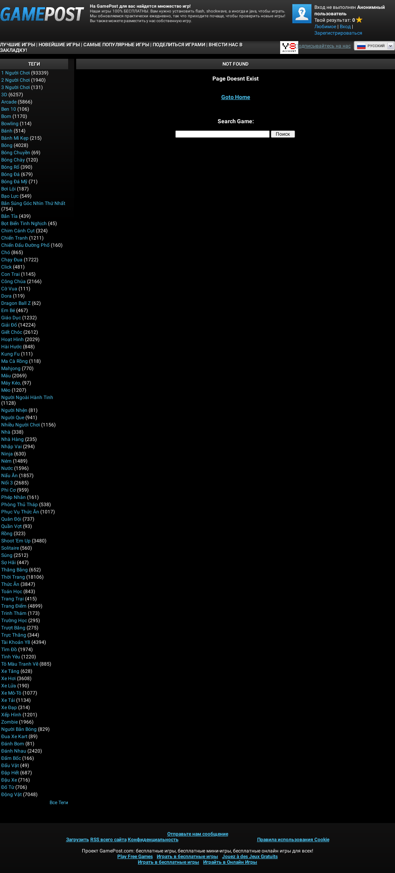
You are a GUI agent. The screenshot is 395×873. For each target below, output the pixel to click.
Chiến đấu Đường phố (25, 245)
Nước (7, 468)
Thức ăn (10, 584)
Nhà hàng (12, 439)
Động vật (11, 794)
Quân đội (11, 519)
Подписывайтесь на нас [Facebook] (323, 46)
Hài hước (11, 347)
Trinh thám (14, 613)
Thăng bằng (14, 570)
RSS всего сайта (108, 839)
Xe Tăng (10, 671)
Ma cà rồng (14, 361)
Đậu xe (9, 780)
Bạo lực (10, 196)
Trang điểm (14, 606)
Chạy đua (12, 260)
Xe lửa (8, 686)
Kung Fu (10, 354)
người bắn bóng (19, 729)
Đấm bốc (11, 758)
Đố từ (7, 787)
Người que (12, 417)
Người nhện (14, 410)
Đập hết (10, 773)
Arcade (9, 102)
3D (4, 94)
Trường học (14, 620)
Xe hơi (8, 678)
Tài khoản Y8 (15, 642)
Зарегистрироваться (338, 33)
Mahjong (11, 368)
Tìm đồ (9, 649)
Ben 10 (8, 109)
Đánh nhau (13, 751)
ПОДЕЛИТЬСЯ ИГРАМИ (179, 45)
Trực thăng (13, 635)
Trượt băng (13, 628)
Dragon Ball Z (16, 303)
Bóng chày (13, 160)
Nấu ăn (9, 475)
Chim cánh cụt (18, 231)
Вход (345, 26)
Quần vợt (11, 526)
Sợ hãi (8, 562)
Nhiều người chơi (20, 425)
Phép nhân (13, 497)
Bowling (10, 123)
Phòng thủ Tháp (19, 504)
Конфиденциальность (153, 839)
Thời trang (13, 577)
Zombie (9, 722)
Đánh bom (12, 744)
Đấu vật (10, 765)
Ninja (7, 454)
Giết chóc (11, 332)
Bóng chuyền (15, 152)
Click (6, 267)
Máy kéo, (11, 383)
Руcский (371, 46)
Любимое (325, 26)
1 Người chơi (15, 73)
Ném (6, 461)
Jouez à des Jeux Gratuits (250, 856)
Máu (6, 376)
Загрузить (77, 839)
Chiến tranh (14, 238)
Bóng (6, 145)
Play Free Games (135, 856)
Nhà (5, 432)
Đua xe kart (14, 736)
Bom (6, 116)
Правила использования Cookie (293, 839)
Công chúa (13, 281)
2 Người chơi (15, 80)
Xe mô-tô (11, 693)
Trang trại (12, 599)
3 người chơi (15, 87)
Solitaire (10, 548)
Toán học (11, 591)
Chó (5, 252)
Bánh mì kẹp (15, 138)
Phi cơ (8, 490)
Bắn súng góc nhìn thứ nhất (33, 203)
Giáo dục (11, 318)
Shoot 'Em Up (16, 541)
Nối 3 (7, 483)
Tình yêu (10, 657)
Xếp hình (11, 715)
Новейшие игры (59, 45)
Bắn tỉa (9, 216)
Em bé (8, 310)
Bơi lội (8, 189)
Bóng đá (10, 174)
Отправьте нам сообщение (197, 834)
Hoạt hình (12, 339)
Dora (6, 296)
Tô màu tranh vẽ (19, 664)
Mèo (5, 390)
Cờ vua (9, 289)
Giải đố (9, 325)
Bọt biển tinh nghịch (24, 223)
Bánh (6, 131)
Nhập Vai (11, 446)
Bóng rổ (10, 167)
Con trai (10, 274)
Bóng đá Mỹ (14, 181)
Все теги (59, 802)
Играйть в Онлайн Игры (230, 862)
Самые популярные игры (116, 45)
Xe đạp (9, 707)
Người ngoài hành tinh (27, 397)
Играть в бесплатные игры (187, 856)
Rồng (6, 533)
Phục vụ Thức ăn (20, 512)
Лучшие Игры (17, 45)
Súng (6, 555)
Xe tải (8, 700)
